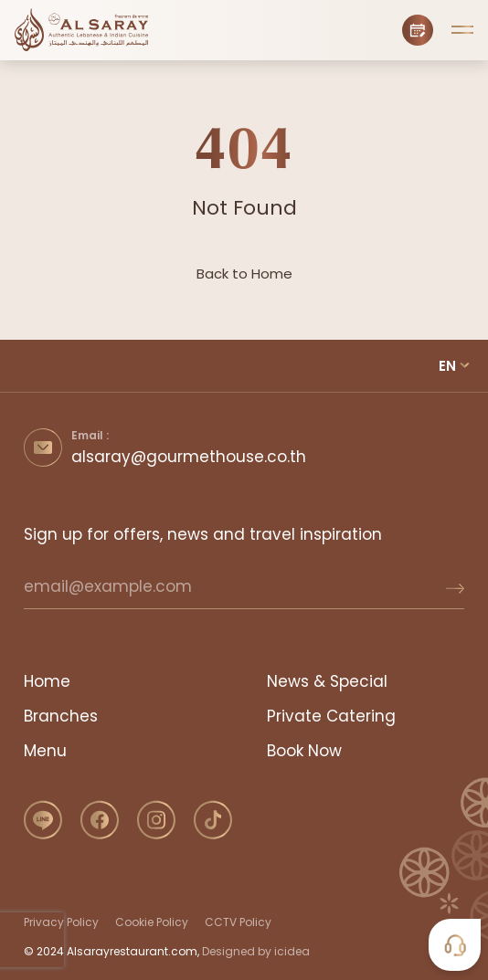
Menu (45, 751)
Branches (61, 716)
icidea (292, 951)
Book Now (304, 751)
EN (447, 365)
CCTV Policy (238, 922)
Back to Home (244, 273)
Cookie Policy (151, 922)
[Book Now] (417, 30)
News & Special (327, 681)
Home (47, 681)
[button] (462, 30)
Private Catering (331, 716)
